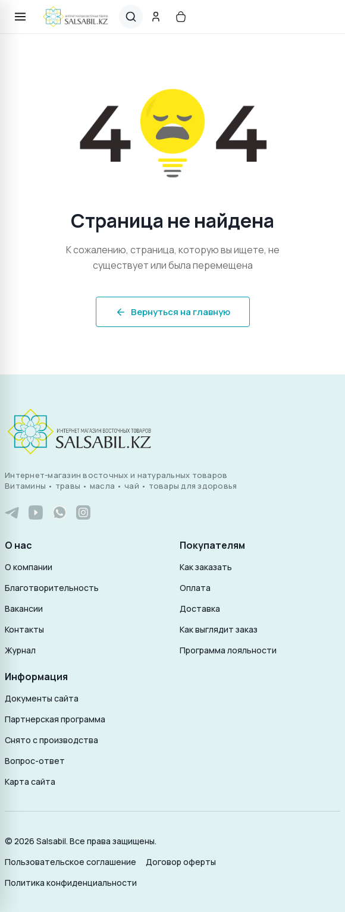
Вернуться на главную (172, 312)
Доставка (200, 608)
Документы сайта (42, 698)
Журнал (20, 650)
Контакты (24, 629)
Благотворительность (52, 587)
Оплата (195, 587)
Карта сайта (30, 781)
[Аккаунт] (156, 17)
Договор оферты (181, 861)
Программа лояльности (228, 650)
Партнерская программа (55, 719)
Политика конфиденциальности (71, 882)
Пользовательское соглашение (70, 861)
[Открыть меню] (20, 17)
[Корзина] (181, 17)
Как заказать (206, 567)
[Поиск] (131, 17)
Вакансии (24, 608)
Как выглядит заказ (219, 629)
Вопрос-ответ (35, 760)
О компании (28, 567)
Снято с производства (51, 740)
